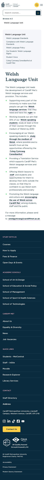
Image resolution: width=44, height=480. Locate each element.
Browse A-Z (8, 19)
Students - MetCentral (13, 357)
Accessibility (7, 462)
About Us (7, 321)
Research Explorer (11, 375)
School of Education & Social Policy (20, 286)
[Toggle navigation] (41, 5)
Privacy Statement (9, 467)
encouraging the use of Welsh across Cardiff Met (23, 200)
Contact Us (11, 429)
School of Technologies (14, 304)
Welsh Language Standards (17, 38)
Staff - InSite (9, 363)
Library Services (10, 381)
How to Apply (9, 250)
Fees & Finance (10, 256)
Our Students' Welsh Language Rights (18, 52)
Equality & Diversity (12, 327)
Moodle (6, 369)
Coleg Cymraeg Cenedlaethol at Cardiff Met (19, 62)
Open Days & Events (12, 263)
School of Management (14, 292)
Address (7, 404)
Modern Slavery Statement (12, 472)
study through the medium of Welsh (22, 139)
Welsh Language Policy (15, 48)
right (30, 113)
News (5, 333)
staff (12, 175)
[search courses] (38, 13)
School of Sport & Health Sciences (19, 298)
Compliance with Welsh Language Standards (19, 43)
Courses (6, 244)
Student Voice (12, 57)
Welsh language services (21, 108)
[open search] (36, 5)
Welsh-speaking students (22, 121)
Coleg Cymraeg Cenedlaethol (17, 152)
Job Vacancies (9, 339)
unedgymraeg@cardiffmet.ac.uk (24, 219)
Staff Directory (10, 398)
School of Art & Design (14, 280)
